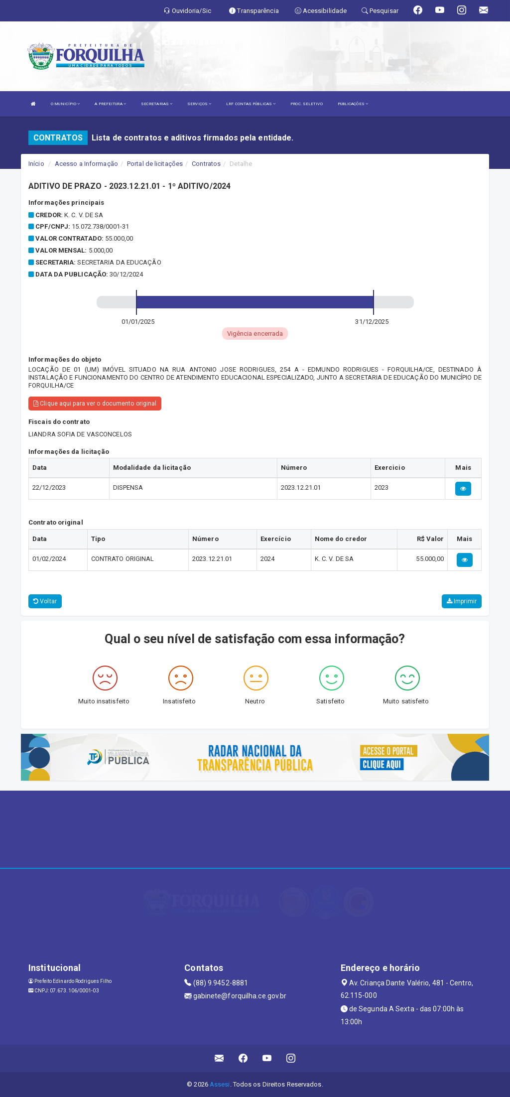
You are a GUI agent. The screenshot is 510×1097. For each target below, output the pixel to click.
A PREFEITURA (110, 104)
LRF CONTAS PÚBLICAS (250, 104)
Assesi (220, 1084)
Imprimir (462, 601)
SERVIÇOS (199, 104)
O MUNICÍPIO (65, 104)
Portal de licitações (155, 163)
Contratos (206, 163)
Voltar (45, 601)
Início (36, 163)
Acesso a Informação (86, 163)
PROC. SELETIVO (306, 104)
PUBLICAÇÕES (353, 104)
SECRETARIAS (156, 104)
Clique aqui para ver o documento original (94, 403)
